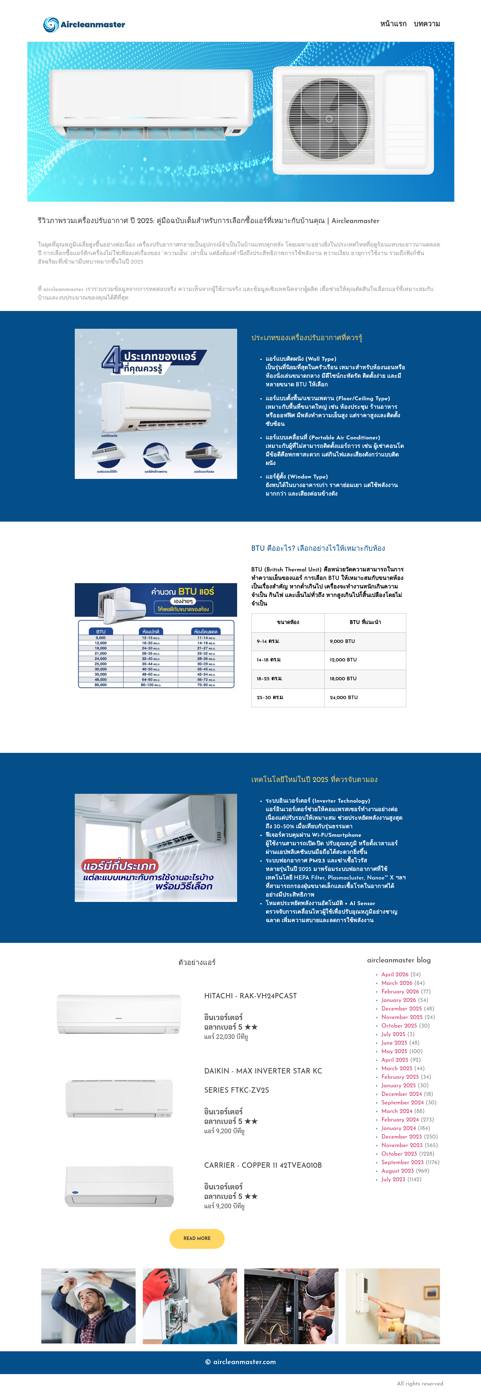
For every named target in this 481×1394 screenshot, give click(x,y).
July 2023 (393, 1180)
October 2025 (399, 1026)
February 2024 (400, 1120)
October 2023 (399, 1154)
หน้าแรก (393, 24)
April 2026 (394, 975)
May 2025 (394, 1052)
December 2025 (401, 1009)
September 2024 (402, 1103)
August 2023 (397, 1171)
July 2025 (393, 1034)
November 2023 (402, 1146)
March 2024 (396, 1111)
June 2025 (394, 1043)
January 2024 (398, 1128)
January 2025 (398, 1086)
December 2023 (401, 1137)
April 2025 (394, 1060)
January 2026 (398, 1000)
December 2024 (401, 1094)
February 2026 (400, 992)
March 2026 (396, 983)
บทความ (427, 24)
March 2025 (396, 1069)
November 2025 (402, 1017)
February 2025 (400, 1077)
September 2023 (402, 1163)
